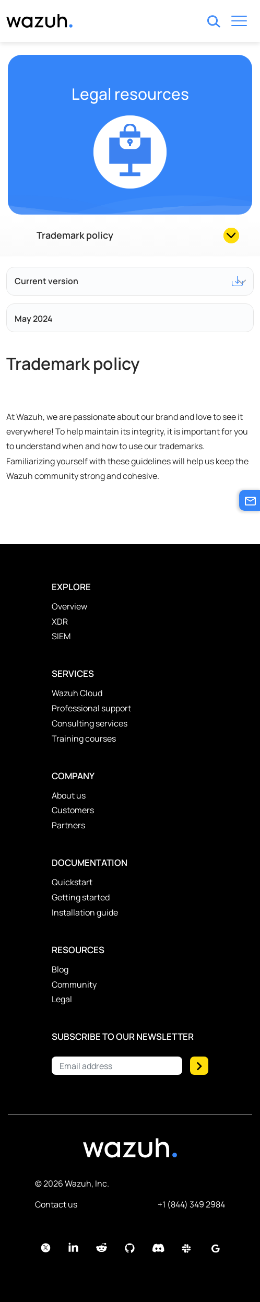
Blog (60, 969)
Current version (129, 281)
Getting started (81, 897)
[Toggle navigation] (239, 22)
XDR (60, 621)
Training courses (84, 738)
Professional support (91, 708)
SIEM (61, 636)
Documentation (89, 863)
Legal (62, 999)
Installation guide (85, 912)
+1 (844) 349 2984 (191, 1204)
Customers (73, 810)
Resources (78, 950)
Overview (69, 606)
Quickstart (72, 882)
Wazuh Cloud (77, 693)
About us (69, 795)
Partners (68, 825)
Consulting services (89, 723)
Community (74, 984)
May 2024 (34, 318)
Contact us (56, 1204)
